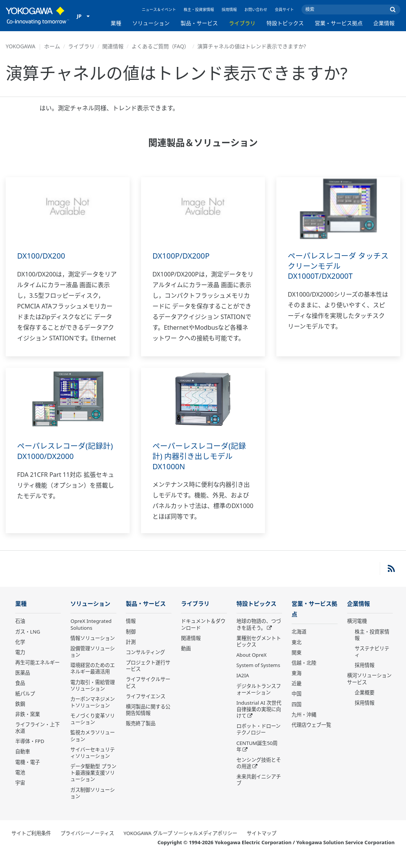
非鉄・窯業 (27, 714)
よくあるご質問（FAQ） (161, 46)
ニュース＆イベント (159, 9)
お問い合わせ (255, 9)
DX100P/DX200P (181, 256)
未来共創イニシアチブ (258, 780)
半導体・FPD (29, 741)
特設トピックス (285, 23)
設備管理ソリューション (92, 652)
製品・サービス (199, 23)
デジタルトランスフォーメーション (258, 689)
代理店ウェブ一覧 (311, 725)
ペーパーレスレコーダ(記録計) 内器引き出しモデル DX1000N (199, 456)
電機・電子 (27, 762)
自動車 (22, 751)
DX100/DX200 (41, 256)
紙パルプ (25, 693)
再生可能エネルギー (37, 662)
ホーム (52, 46)
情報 (131, 621)
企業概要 (364, 692)
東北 (296, 643)
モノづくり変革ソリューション (92, 719)
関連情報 (113, 46)
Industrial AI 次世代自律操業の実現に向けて (258, 709)
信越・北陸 (304, 663)
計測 (131, 642)
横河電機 (357, 621)
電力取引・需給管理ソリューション (92, 685)
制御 (131, 632)
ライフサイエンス (145, 696)
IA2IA (242, 675)
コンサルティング (145, 652)
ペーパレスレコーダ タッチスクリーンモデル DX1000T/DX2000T (338, 266)
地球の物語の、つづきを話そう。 (258, 624)
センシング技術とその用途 (258, 763)
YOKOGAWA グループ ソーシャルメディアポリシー (180, 833)
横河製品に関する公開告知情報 (148, 710)
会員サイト (284, 9)
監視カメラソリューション (92, 736)
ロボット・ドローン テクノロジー (258, 729)
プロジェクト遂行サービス (148, 666)
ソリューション (151, 23)
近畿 (296, 684)
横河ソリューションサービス (369, 679)
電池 (20, 772)
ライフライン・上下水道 (37, 728)
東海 (296, 673)
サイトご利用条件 (31, 833)
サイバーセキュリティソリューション (92, 753)
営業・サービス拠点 (339, 23)
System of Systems (258, 665)
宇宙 (20, 783)
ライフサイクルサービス (148, 682)
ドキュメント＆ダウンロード (203, 624)
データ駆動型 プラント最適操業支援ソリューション (93, 773)
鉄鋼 (20, 704)
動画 (186, 648)
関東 (296, 653)
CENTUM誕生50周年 (257, 746)
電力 (20, 652)
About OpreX (251, 655)
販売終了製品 (140, 723)
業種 (116, 23)
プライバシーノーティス (87, 833)
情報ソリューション (92, 638)
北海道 (299, 632)
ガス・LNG (27, 632)
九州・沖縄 (304, 715)
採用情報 (229, 9)
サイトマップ (261, 833)
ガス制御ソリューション (92, 793)
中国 (296, 694)
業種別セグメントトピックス (258, 641)
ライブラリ (242, 23)
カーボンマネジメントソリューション (92, 702)
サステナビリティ (372, 652)
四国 (296, 704)
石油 (20, 621)
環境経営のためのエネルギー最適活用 (92, 668)
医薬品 (22, 673)
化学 (20, 642)
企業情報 (384, 23)
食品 (20, 683)
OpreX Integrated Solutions (90, 624)
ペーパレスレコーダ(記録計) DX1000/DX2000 (65, 451)
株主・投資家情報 (199, 9)
